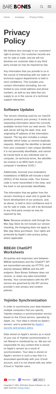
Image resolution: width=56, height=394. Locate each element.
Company (19, 17)
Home (7, 17)
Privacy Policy (24, 388)
